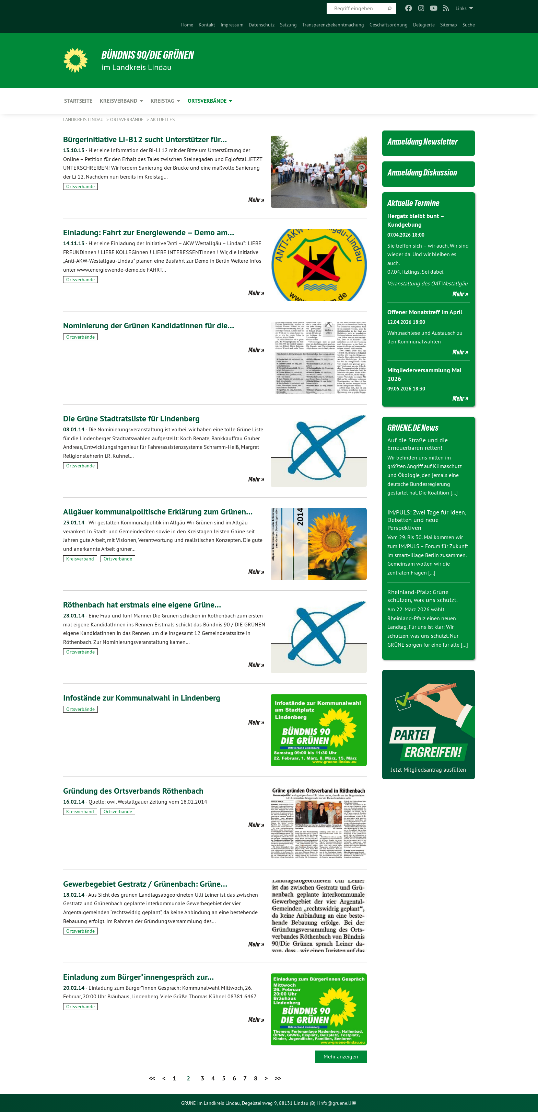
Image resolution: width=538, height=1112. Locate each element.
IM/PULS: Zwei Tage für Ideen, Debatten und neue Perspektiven (426, 520)
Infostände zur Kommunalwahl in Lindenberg (141, 697)
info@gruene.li (335, 1103)
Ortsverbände (127, 119)
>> (278, 1078)
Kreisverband (80, 559)
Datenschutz (261, 25)
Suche (469, 25)
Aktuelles (162, 119)
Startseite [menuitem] (78, 100)
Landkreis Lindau (84, 119)
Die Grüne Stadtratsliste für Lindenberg (131, 418)
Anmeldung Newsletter (423, 141)
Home (187, 25)
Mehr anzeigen (341, 1056)
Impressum (232, 25)
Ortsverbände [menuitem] (207, 100)
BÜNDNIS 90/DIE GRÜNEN (148, 55)
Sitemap (448, 25)
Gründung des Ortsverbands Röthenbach (133, 790)
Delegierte (424, 25)
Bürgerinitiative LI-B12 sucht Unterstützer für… (145, 139)
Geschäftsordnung (389, 25)
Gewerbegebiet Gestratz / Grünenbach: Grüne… (145, 883)
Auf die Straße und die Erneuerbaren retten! (417, 444)
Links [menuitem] (461, 8)
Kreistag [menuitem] (162, 100)
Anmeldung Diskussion (422, 172)
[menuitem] (187, 24)
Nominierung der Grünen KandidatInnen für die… (148, 325)
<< (152, 1078)
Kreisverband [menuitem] (118, 100)
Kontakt (207, 25)
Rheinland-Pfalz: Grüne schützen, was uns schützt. (422, 596)
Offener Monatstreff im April (424, 312)
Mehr (254, 200)
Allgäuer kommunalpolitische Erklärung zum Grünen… (158, 511)
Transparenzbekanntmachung (333, 25)
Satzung (288, 25)
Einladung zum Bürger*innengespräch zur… (138, 977)
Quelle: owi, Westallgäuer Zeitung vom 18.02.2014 (135, 801)
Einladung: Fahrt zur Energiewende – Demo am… (148, 232)
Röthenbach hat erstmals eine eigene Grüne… (142, 604)
